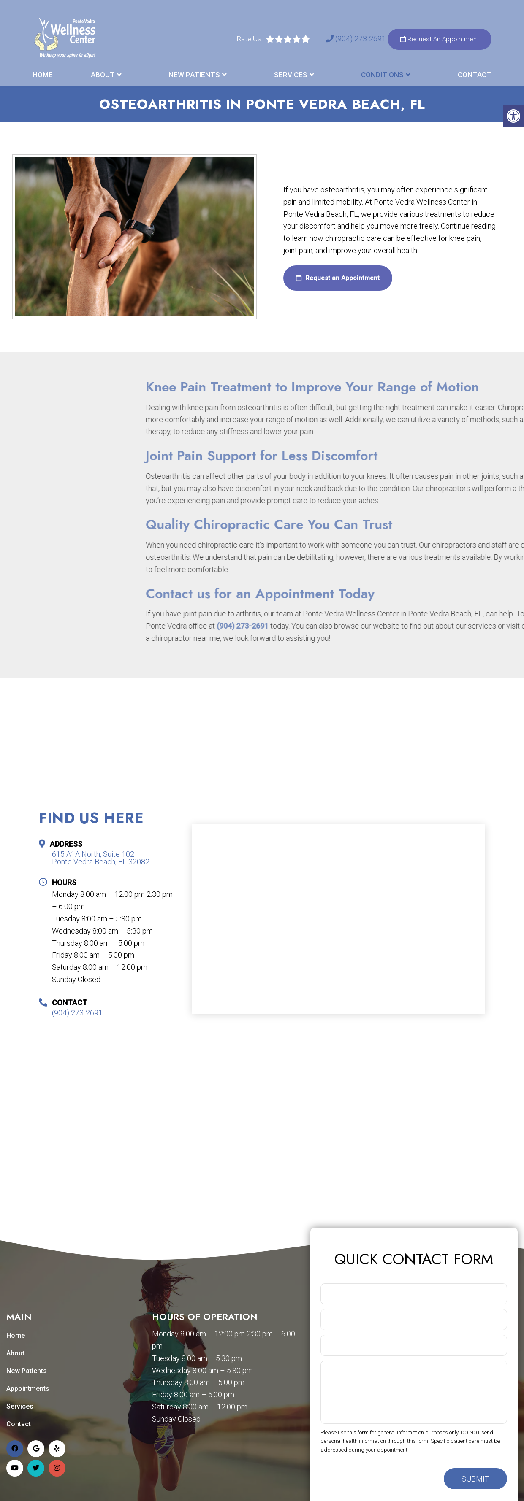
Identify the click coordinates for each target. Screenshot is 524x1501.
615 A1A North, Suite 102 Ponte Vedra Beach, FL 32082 (100, 858)
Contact (474, 74)
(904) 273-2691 (357, 38)
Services (290, 74)
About (103, 74)
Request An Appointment (439, 39)
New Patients (194, 74)
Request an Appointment (338, 278)
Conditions (382, 74)
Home (43, 74)
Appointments (27, 1389)
